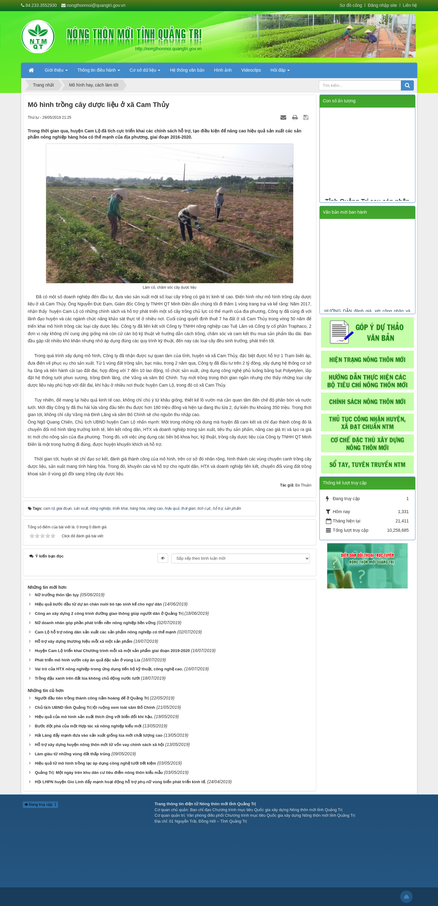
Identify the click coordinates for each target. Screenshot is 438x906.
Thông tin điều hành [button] (98, 72)
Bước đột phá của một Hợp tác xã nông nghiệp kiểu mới (88, 726)
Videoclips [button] (251, 70)
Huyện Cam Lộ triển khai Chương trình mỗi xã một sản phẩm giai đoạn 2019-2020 (112, 650)
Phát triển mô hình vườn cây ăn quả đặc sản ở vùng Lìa (87, 660)
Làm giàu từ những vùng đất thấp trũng (72, 754)
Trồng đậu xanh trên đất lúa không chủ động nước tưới (87, 678)
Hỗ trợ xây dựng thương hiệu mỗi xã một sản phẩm (83, 641)
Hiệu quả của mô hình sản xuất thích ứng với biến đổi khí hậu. (94, 716)
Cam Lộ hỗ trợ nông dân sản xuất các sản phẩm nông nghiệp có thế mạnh (105, 632)
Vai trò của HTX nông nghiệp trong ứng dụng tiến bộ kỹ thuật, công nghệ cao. (109, 669)
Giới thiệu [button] (56, 72)
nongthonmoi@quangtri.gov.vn (96, 5)
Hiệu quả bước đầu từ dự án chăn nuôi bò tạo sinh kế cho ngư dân (98, 604)
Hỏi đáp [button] (280, 72)
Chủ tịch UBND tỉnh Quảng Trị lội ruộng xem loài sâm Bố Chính (95, 707)
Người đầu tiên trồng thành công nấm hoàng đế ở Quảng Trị (92, 698)
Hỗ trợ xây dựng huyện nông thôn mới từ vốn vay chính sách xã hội (99, 744)
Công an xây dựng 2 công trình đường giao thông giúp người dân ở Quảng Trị (109, 613)
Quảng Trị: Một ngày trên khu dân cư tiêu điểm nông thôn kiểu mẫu (99, 772)
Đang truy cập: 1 (40, 804)
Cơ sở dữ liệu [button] (145, 72)
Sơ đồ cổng (351, 5)
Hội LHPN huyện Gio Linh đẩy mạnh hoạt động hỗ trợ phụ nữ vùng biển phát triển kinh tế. (120, 781)
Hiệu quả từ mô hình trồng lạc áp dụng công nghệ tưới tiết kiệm (95, 763)
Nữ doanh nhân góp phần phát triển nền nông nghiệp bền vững (95, 622)
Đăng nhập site (381, 5)
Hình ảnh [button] (223, 70)
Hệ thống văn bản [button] (187, 70)
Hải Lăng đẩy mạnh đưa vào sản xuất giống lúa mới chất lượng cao (99, 735)
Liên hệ (410, 5)
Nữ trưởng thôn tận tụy (57, 595)
